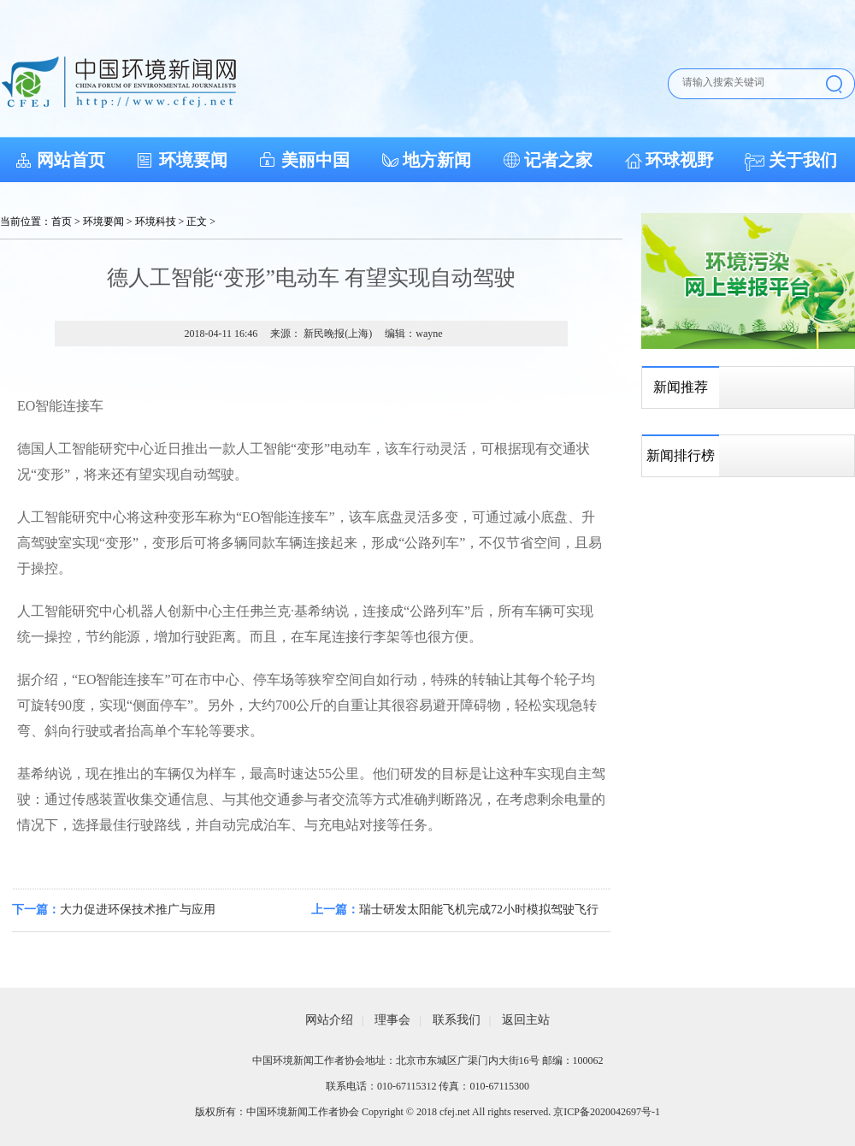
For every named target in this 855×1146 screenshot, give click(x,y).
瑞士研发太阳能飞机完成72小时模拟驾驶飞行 (478, 909)
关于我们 (803, 160)
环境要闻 (193, 160)
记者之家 (558, 160)
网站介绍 (329, 1019)
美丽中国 (315, 160)
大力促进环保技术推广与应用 (137, 909)
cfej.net (454, 1112)
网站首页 (71, 160)
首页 (61, 221)
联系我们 (457, 1019)
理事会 (392, 1019)
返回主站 (526, 1019)
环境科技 (155, 221)
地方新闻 (437, 160)
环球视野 (680, 160)
